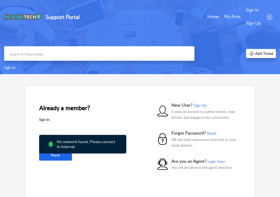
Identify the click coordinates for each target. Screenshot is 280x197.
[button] (270, 16)
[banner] (140, 37)
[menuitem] (213, 17)
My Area (232, 16)
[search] (99, 53)
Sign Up (253, 23)
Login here (216, 161)
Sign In (252, 10)
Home (213, 16)
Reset (211, 133)
